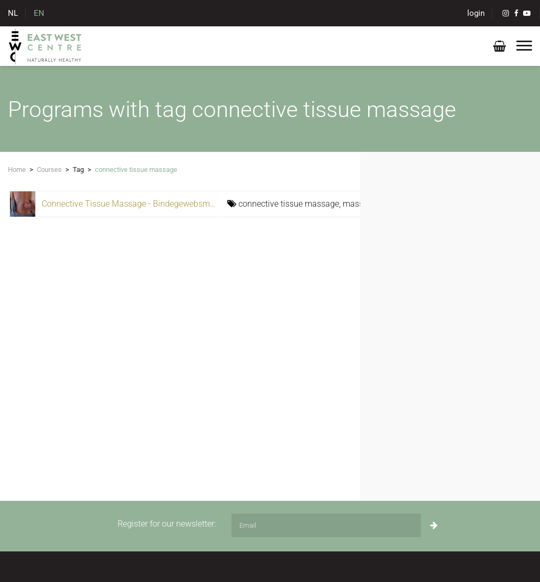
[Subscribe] (434, 525)
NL (13, 13)
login (476, 13)
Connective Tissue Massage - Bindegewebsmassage (139, 204)
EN (39, 13)
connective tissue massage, (290, 204)
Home (17, 169)
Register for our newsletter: (167, 524)
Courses (49, 169)
